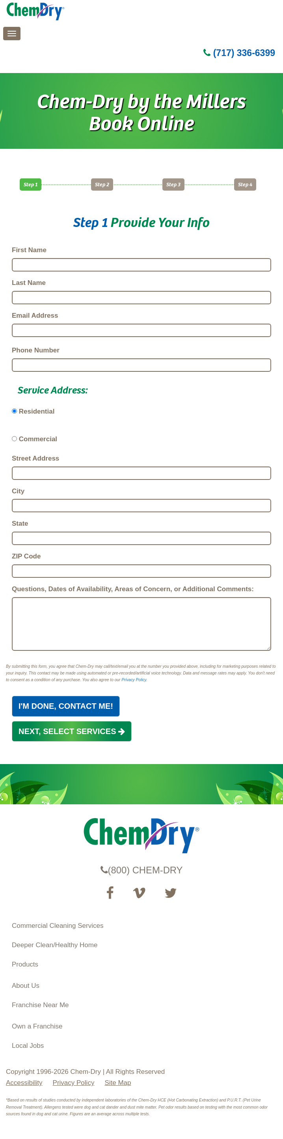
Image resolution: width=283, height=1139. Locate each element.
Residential (37, 411)
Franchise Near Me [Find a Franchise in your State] (40, 1005)
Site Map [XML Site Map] (117, 1083)
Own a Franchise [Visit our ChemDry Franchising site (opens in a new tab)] (37, 1026)
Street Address (35, 458)
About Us (25, 985)
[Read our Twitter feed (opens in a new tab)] (170, 893)
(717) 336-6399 (239, 53)
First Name (29, 250)
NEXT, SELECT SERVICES (72, 731)
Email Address (35, 315)
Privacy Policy (133, 680)
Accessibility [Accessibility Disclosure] (24, 1083)
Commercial (38, 439)
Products (25, 964)
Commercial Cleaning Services (57, 925)
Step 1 (30, 184)
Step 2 (102, 184)
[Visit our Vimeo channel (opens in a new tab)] (139, 893)
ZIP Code (26, 556)
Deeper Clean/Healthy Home (54, 945)
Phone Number (36, 350)
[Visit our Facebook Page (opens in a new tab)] (110, 893)
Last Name (29, 283)
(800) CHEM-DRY (142, 870)
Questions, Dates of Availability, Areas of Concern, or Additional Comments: (133, 589)
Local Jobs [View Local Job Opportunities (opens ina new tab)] (28, 1045)
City (18, 491)
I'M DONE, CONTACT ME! (66, 706)
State (20, 523)
